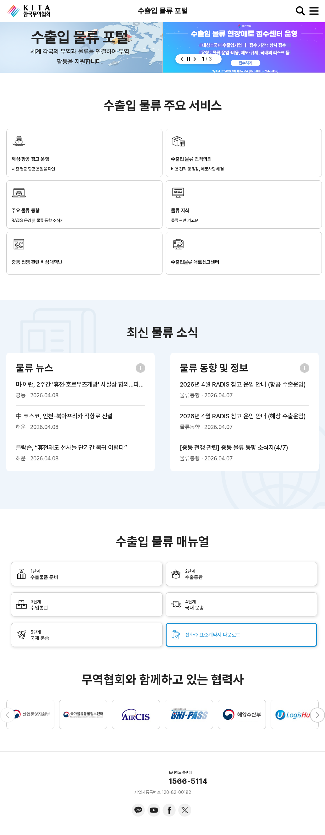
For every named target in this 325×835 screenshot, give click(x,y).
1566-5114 (188, 781)
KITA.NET (28, 11)
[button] (182, 59)
